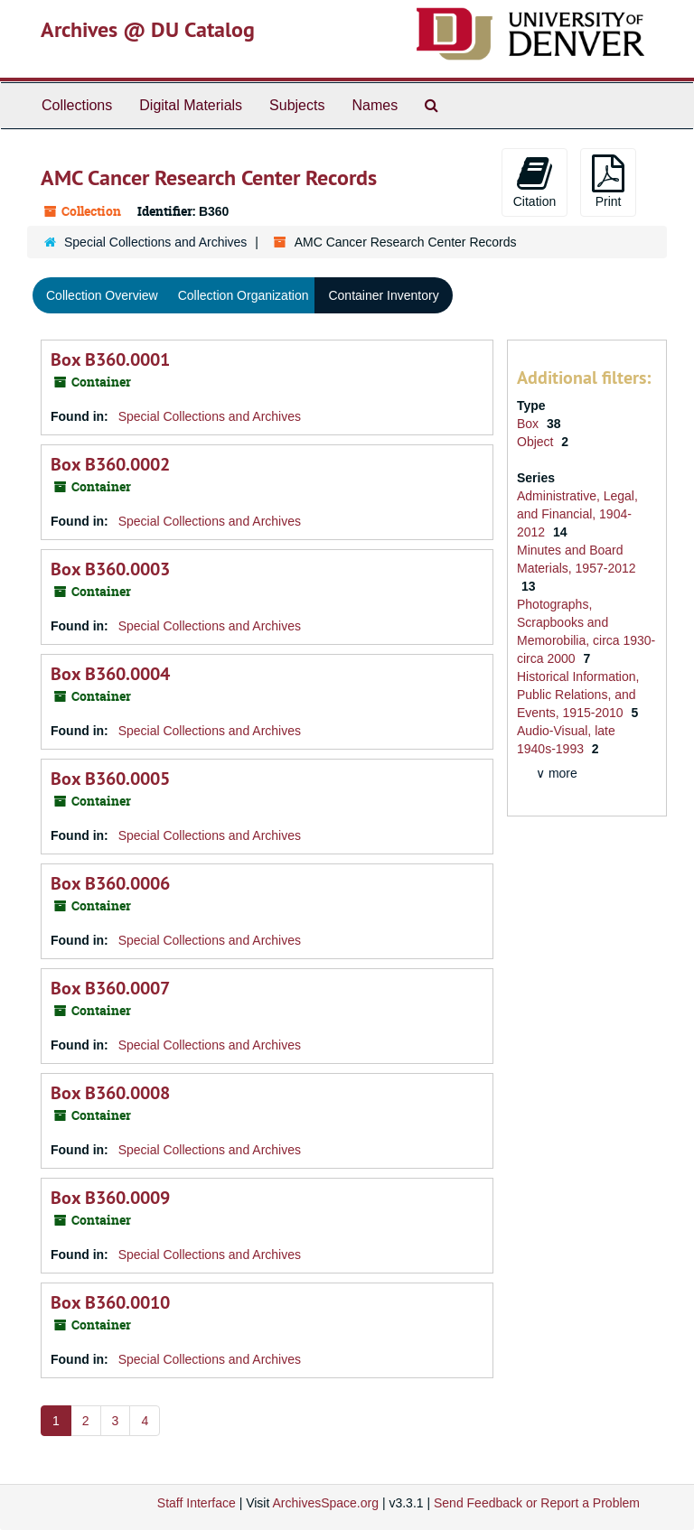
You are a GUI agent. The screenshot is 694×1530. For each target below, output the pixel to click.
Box (529, 423)
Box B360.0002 (110, 464)
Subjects (296, 105)
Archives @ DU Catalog (148, 29)
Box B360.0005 (110, 778)
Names (375, 105)
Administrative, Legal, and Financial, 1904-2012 (577, 514)
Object (537, 441)
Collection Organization (243, 295)
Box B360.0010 (110, 1302)
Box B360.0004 (110, 674)
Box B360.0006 (110, 883)
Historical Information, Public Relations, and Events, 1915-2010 (578, 694)
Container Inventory (383, 295)
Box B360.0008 (110, 1093)
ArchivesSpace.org (325, 1503)
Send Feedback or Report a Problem (537, 1503)
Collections (77, 105)
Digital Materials (190, 105)
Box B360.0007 (110, 988)
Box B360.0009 (110, 1197)
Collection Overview (102, 295)
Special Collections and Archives (155, 242)
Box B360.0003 (110, 569)
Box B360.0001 (110, 359)
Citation (534, 181)
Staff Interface (196, 1503)
